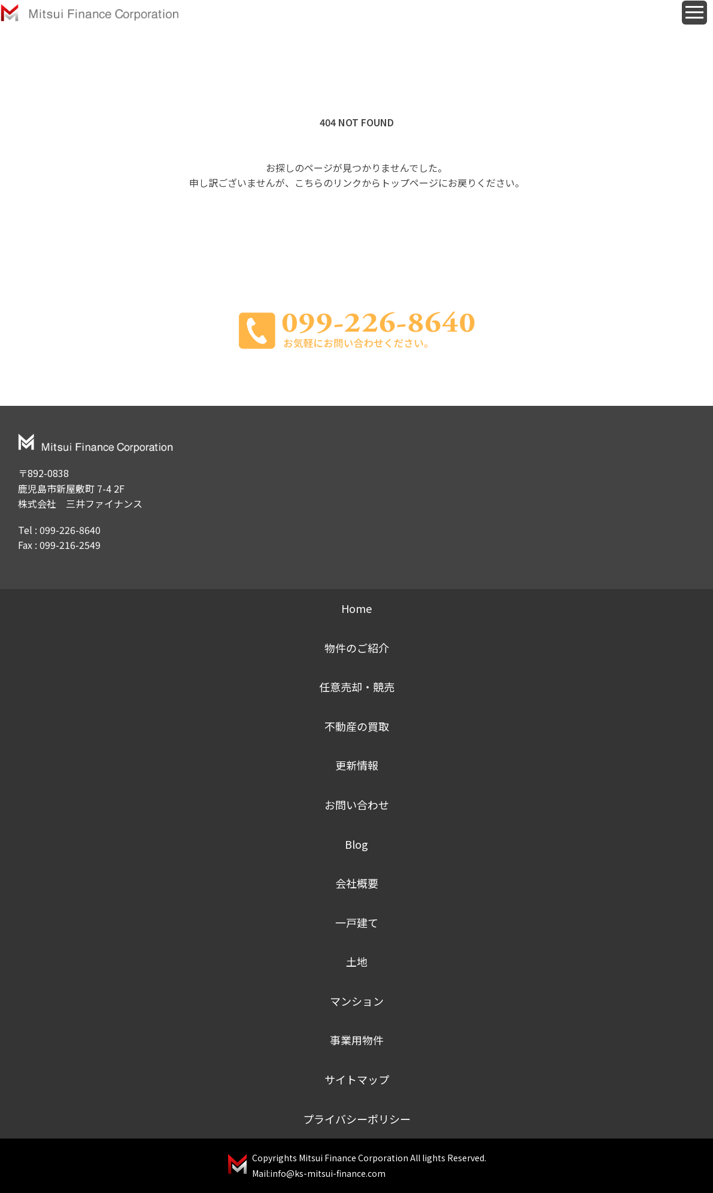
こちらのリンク (328, 182)
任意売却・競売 (357, 686)
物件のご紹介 (356, 647)
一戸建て (356, 922)
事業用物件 (357, 1040)
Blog (356, 844)
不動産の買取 (356, 726)
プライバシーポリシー (357, 1119)
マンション (357, 1001)
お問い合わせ (356, 804)
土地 (357, 961)
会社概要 (356, 883)
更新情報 (356, 765)
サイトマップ (356, 1079)
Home (356, 608)
